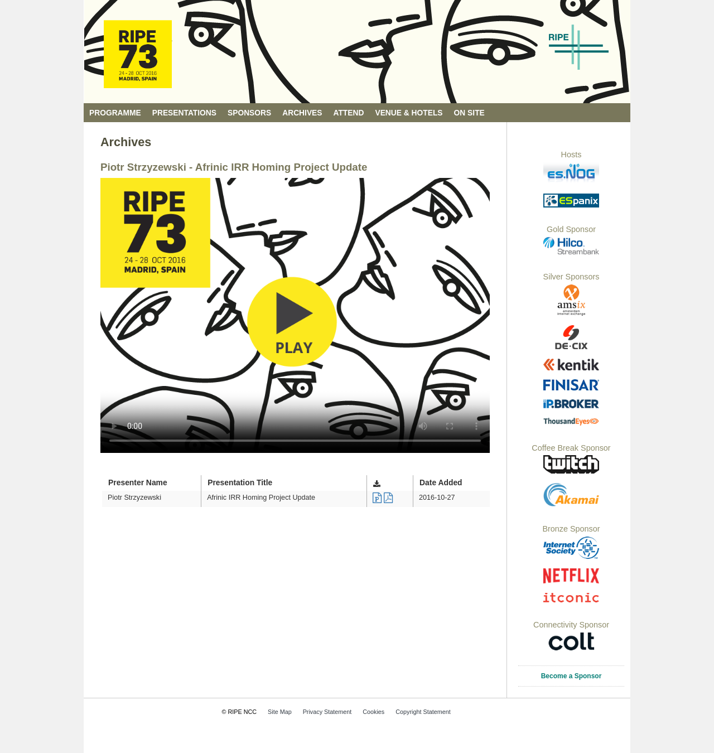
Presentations (184, 113)
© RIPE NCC (239, 711)
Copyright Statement (422, 711)
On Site (469, 113)
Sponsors (249, 113)
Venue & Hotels (408, 113)
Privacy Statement (327, 711)
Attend (349, 113)
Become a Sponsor (571, 676)
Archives (302, 113)
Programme (115, 113)
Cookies (373, 711)
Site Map (280, 711)
